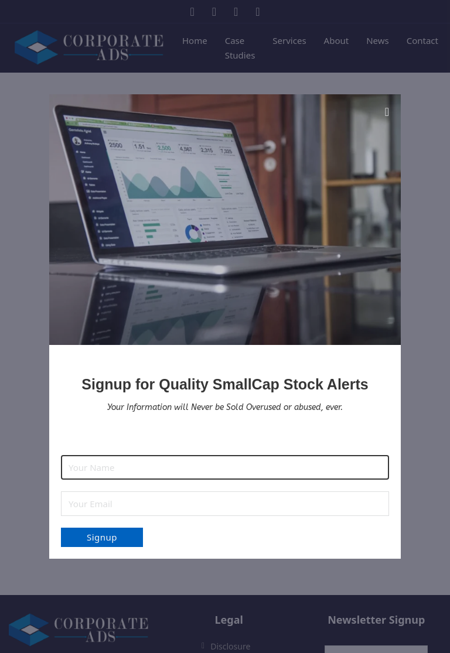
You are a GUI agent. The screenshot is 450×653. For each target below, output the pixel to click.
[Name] (225, 467)
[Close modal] (387, 112)
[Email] (225, 503)
